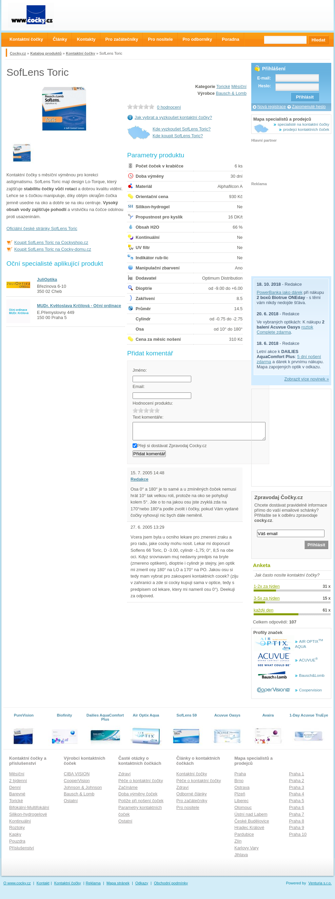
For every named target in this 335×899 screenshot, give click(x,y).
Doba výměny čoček (137, 793)
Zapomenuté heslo (309, 106)
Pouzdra (17, 841)
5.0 (157, 410)
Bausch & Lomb (231, 93)
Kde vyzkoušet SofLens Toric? (182, 128)
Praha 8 (296, 821)
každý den (263, 610)
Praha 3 (296, 787)
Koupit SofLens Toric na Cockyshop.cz (51, 242)
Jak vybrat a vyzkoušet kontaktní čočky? (173, 117)
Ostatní (71, 800)
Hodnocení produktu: (153, 403)
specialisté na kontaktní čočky (303, 124)
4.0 (151, 410)
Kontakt (43, 883)
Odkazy (141, 883)
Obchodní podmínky (171, 883)
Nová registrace (271, 106)
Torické (223, 86)
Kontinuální (20, 821)
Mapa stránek (118, 883)
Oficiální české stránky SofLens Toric (41, 228)
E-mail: (264, 78)
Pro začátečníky (191, 800)
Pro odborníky (197, 39)
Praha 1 (296, 773)
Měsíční (239, 86)
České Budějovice (251, 821)
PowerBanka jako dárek (279, 292)
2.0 (140, 410)
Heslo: (264, 86)
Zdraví (124, 773)
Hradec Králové (249, 827)
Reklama (93, 883)
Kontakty (86, 39)
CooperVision (77, 780)
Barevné (17, 793)
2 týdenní (18, 780)
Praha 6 (296, 807)
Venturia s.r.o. (320, 883)
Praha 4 (296, 793)
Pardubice (244, 834)
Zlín (237, 841)
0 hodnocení (169, 107)
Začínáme (128, 787)
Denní (15, 787)
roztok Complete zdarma (285, 329)
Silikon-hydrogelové (28, 814)
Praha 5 (296, 800)
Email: (139, 386)
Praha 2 (296, 780)
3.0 (146, 410)
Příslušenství (21, 847)
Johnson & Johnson (83, 787)
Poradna (230, 39)
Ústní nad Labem (250, 814)
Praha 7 (296, 814)
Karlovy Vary (246, 847)
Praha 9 (296, 827)
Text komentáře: (148, 417)
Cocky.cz (18, 53)
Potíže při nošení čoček (140, 800)
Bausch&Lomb (311, 675)
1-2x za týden (267, 586)
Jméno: (140, 370)
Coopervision (310, 690)
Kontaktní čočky (80, 53)
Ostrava (242, 787)
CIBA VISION (77, 773)
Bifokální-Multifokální (29, 807)
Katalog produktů (46, 53)
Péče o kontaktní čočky (140, 780)
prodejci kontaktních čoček (306, 129)
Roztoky (17, 827)
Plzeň (239, 793)
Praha (240, 773)
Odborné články (191, 793)
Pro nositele (187, 807)
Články (60, 39)
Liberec (241, 800)
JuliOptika (47, 279)
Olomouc (243, 807)
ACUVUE (308, 660)
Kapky (15, 834)
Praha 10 (298, 834)
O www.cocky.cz (17, 883)
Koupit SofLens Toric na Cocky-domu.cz (52, 249)
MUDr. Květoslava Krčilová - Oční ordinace (79, 305)
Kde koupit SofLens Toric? (178, 135)
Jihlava (241, 854)
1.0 (135, 410)
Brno (238, 780)
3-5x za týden (267, 598)
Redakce (140, 479)
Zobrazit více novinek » (306, 379)
